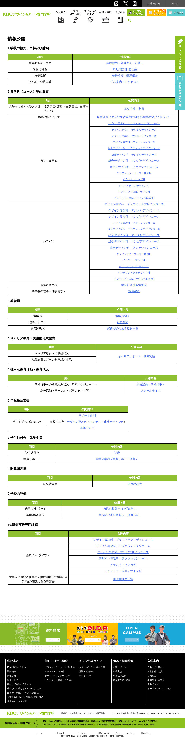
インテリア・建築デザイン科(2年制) (134, 198)
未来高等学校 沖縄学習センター (123, 725)
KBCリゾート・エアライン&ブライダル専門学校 (138, 721)
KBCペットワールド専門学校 (54, 725)
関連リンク (12, 680)
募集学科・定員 (134, 108)
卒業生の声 (87, 427)
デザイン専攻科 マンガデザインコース (134, 135)
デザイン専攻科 (77, 421)
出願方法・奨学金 (156, 680)
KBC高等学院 (103, 725)
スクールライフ (151, 390)
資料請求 (60, 733)
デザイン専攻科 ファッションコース (134, 142)
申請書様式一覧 (123, 579)
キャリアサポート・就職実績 (136, 356)
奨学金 (100, 459)
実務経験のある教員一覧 (122, 328)
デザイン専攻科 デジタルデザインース (134, 129)
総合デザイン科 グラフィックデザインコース (134, 148)
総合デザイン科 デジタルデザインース (134, 154)
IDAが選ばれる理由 (125, 69)
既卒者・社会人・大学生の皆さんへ (24, 693)
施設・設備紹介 (86, 671)
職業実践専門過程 (121, 680)
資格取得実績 (119, 676)
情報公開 (11, 676)
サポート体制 (87, 415)
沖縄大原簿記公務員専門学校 (77, 721)
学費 (117, 452)
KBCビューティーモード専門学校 (81, 725)
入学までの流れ (154, 667)
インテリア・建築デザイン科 (134, 191)
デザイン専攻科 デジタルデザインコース (123, 546)
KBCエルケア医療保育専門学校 (103, 721)
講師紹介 (11, 671)
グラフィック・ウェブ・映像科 (134, 173)
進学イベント (153, 684)
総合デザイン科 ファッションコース (134, 166)
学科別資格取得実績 (134, 284)
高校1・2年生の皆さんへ (19, 684)
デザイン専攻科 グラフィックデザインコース (134, 123)
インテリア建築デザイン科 (107, 421)
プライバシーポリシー (124, 733)
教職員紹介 (122, 316)
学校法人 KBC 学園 (146, 725)
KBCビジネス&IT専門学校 (53, 721)
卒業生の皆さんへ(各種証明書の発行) (25, 697)
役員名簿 (122, 322)
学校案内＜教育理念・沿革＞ (124, 63)
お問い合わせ (153, 3)
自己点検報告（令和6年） (119, 508)
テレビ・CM (85, 676)
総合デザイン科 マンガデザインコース (134, 160)
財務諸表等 (135, 483)
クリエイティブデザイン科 (134, 185)
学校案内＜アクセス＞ (125, 81)
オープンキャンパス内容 (159, 688)
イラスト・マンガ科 (134, 179)
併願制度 (151, 676)
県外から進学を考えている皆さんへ (24, 688)
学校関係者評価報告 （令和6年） (120, 514)
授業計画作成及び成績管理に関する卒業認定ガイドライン (134, 117)
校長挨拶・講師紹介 (125, 75)
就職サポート (119, 667)
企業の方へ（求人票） (18, 701)
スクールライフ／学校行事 (92, 667)
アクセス (175, 3)
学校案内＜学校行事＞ (150, 384)
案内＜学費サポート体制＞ (121, 459)
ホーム (39, 733)
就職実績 (134, 291)
